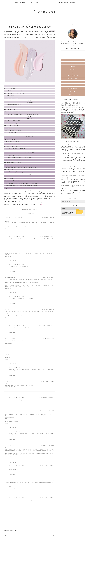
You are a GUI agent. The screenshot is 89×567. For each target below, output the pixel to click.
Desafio (72, 69)
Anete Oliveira (11, 338)
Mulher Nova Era (11, 277)
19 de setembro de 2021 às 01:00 (46, 366)
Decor (72, 66)
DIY (73, 72)
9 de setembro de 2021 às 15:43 (47, 277)
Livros (72, 82)
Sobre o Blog (20, 2)
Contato (49, 2)
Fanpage (7, 354)
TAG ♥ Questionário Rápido (73, 144)
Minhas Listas (73, 88)
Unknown (8, 381)
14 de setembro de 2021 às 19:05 (47, 410)
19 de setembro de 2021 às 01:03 (46, 465)
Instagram (7, 357)
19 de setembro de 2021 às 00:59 (46, 325)
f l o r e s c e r (44, 11)
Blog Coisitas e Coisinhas (11, 351)
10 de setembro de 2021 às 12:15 (47, 309)
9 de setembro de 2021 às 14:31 (47, 217)
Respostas (12, 233)
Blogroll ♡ (35, 2)
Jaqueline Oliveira (16, 236)
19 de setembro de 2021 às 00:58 (46, 296)
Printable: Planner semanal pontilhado (72, 165)
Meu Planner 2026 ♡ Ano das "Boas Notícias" (73, 104)
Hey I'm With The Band (13, 217)
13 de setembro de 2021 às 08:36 (47, 381)
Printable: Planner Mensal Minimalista (73, 175)
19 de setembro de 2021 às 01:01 (46, 397)
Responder (8, 228)
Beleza (30, 209)
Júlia (7, 309)
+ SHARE (35, 209)
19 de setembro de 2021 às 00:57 (46, 236)
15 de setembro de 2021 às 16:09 (47, 445)
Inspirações (72, 78)
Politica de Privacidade (66, 2)
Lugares (73, 85)
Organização (72, 94)
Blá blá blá (73, 63)
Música (72, 91)
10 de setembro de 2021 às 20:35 (47, 338)
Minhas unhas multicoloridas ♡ (73, 153)
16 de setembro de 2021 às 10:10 (47, 480)
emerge (27, 565)
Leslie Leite (9, 445)
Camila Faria (10, 251)
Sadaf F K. (61, 565)
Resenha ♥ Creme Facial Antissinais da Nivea (73, 186)
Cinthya (8, 480)
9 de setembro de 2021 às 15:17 (47, 250)
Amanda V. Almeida (12, 411)
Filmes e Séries (72, 75)
